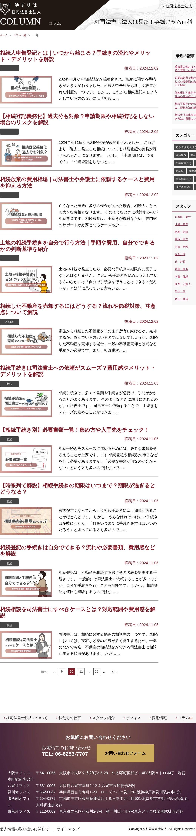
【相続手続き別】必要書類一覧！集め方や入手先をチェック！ (74, 430)
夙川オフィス (19, 792)
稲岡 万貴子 (183, 284)
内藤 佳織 (181, 276)
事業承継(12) (183, 163)
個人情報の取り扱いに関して (24, 829)
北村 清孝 (181, 224)
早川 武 (180, 291)
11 (81, 671)
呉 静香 (180, 261)
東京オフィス (19, 811)
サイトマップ (68, 829)
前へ (44, 671)
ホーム (4, 35)
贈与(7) (180, 170)
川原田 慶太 (183, 216)
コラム (183, 718)
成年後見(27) (183, 186)
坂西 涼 (180, 254)
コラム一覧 (19, 35)
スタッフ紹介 (103, 718)
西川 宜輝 (181, 298)
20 (96, 671)
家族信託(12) (183, 178)
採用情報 (159, 718)
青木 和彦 (181, 269)
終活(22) (181, 155)
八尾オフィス (19, 786)
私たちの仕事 (69, 718)
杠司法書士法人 (179, 6)
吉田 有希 (181, 246)
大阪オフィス (19, 773)
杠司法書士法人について (27, 718)
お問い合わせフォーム (125, 753)
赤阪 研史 (181, 239)
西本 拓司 (181, 231)
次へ (114, 671)
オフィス (133, 718)
